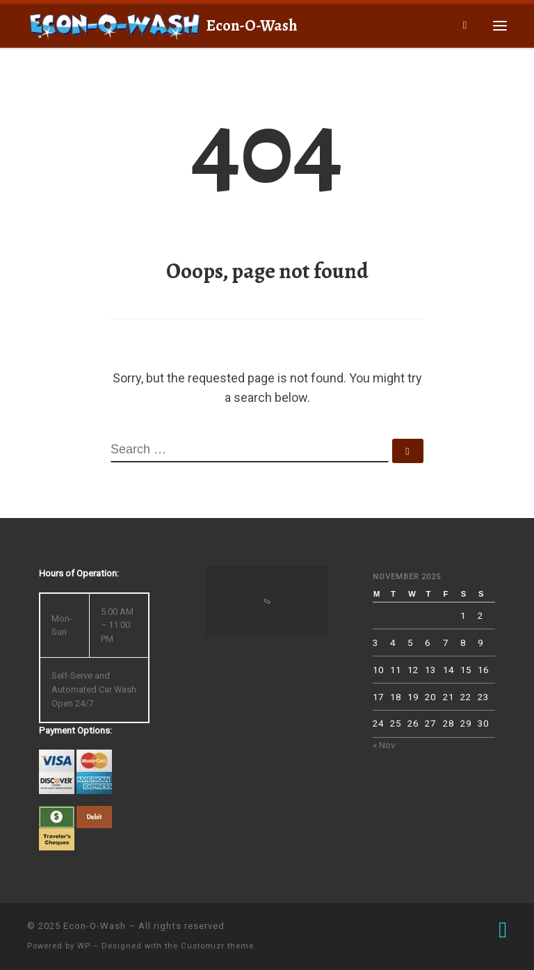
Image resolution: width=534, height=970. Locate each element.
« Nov (384, 744)
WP (83, 946)
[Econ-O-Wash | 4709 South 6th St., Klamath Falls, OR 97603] (114, 23)
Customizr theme (217, 946)
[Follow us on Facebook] (503, 930)
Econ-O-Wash (94, 926)
